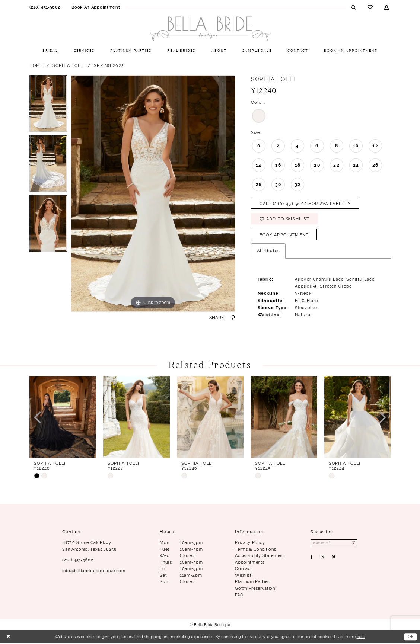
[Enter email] (334, 543)
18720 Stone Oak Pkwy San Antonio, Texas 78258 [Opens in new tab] (89, 546)
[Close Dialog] (8, 637)
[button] (387, 7)
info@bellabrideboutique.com (93, 571)
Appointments (249, 562)
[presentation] (62, 418)
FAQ (239, 595)
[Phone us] (45, 7)
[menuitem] (45, 7)
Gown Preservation (255, 588)
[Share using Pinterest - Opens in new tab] (233, 317)
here (361, 637)
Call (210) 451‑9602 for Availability (305, 203)
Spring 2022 (109, 65)
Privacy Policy (250, 543)
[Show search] (354, 7)
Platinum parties (252, 582)
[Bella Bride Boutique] (210, 29)
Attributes (268, 251)
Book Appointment (284, 235)
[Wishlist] (370, 7)
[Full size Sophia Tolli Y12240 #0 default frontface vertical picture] (153, 193)
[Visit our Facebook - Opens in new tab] (312, 558)
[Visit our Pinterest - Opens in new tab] (333, 558)
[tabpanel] (48, 105)
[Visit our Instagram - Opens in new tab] (323, 558)
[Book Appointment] (95, 7)
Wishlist (243, 575)
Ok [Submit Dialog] (410, 637)
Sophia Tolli (68, 65)
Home (36, 65)
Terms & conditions (255, 549)
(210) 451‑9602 (77, 560)
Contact (243, 569)
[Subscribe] (353, 543)
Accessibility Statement (259, 556)
